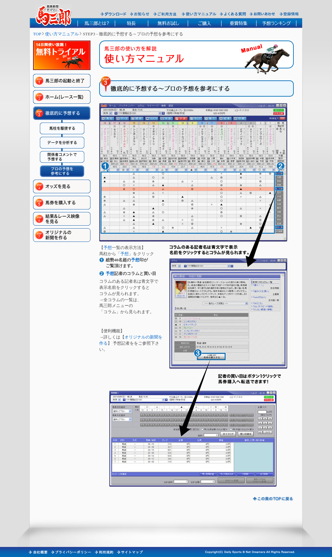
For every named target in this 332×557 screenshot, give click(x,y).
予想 (107, 247)
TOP (37, 33)
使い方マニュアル (62, 33)
